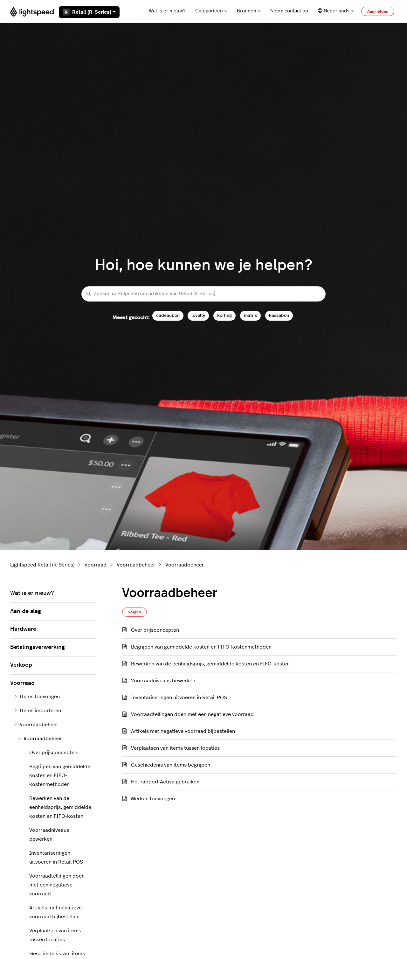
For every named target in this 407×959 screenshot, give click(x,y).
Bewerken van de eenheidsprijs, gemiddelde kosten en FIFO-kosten (210, 663)
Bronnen (249, 11)
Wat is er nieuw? (167, 11)
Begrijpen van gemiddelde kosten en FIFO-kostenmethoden (201, 647)
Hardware (23, 629)
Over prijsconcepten (155, 630)
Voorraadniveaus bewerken (163, 680)
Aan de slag (25, 611)
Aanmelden (377, 11)
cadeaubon (168, 315)
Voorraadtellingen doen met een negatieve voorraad (192, 714)
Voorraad (96, 564)
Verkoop (21, 665)
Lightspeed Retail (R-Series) (42, 564)
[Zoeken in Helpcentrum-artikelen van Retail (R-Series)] (203, 294)
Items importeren (37, 710)
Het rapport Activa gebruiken (165, 781)
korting (224, 315)
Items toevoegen (37, 696)
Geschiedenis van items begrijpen (170, 765)
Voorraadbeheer (136, 564)
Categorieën (211, 11)
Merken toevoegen (153, 798)
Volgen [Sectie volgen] (134, 612)
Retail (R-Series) (89, 12)
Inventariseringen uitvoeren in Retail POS (179, 697)
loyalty (198, 315)
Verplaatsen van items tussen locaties (175, 748)
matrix (250, 315)
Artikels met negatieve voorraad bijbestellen (183, 731)
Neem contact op (289, 11)
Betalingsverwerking (37, 647)
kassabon (279, 315)
